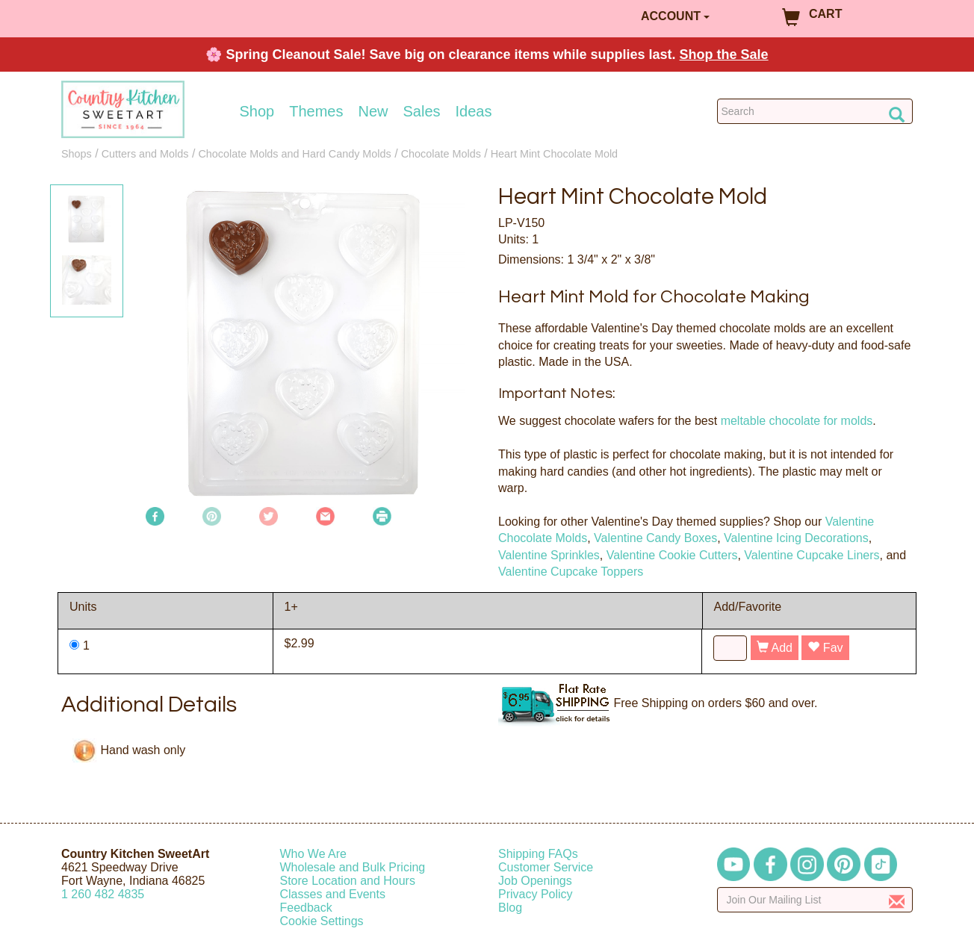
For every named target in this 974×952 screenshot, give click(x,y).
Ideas (474, 111)
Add (774, 647)
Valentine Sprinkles (549, 555)
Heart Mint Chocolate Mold (554, 154)
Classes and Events (332, 894)
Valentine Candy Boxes (655, 538)
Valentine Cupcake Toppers (570, 571)
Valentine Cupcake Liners (811, 555)
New (373, 111)
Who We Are (313, 853)
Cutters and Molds (145, 154)
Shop (257, 111)
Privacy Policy (535, 894)
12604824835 (102, 894)
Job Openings (535, 880)
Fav (825, 647)
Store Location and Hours (347, 880)
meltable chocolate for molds (797, 420)
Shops (76, 154)
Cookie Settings (322, 921)
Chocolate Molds (441, 154)
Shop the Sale (724, 54)
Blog (510, 907)
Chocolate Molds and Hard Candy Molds (294, 154)
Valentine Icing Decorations (796, 538)
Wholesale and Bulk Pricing (353, 867)
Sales (422, 111)
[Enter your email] (815, 899)
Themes (316, 111)
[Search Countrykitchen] (815, 111)
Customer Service (545, 867)
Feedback (306, 907)
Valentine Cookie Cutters (672, 555)
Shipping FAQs (538, 853)
